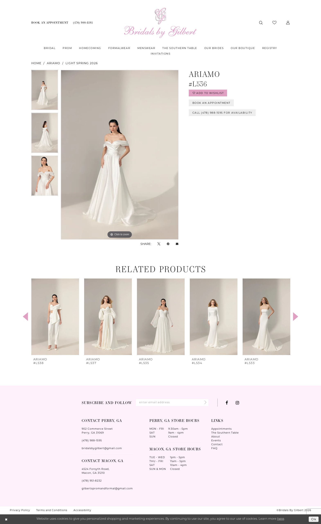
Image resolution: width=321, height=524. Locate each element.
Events (216, 440)
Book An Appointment (211, 102)
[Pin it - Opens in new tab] (168, 243)
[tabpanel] (44, 91)
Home (36, 63)
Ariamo (53, 63)
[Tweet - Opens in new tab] (158, 243)
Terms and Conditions (51, 510)
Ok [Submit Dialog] (313, 519)
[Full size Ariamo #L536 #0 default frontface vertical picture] (119, 154)
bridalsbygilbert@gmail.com (102, 448)
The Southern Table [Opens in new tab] (225, 432)
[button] (288, 22)
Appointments (221, 428)
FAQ (214, 448)
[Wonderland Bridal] (161, 22)
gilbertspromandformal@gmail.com (107, 488)
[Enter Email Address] (172, 402)
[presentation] (55, 317)
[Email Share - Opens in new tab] (177, 243)
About (215, 436)
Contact (217, 444)
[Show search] (261, 22)
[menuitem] (50, 23)
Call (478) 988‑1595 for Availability (222, 112)
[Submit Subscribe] (204, 403)
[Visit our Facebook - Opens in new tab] (226, 402)
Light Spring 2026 (82, 63)
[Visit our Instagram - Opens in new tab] (237, 402)
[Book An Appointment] (50, 23)
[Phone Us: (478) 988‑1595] (83, 23)
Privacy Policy (20, 510)
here (280, 519)
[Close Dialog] (6, 519)
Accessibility (82, 510)
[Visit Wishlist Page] (274, 23)
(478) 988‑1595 (92, 440)
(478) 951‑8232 (92, 480)
